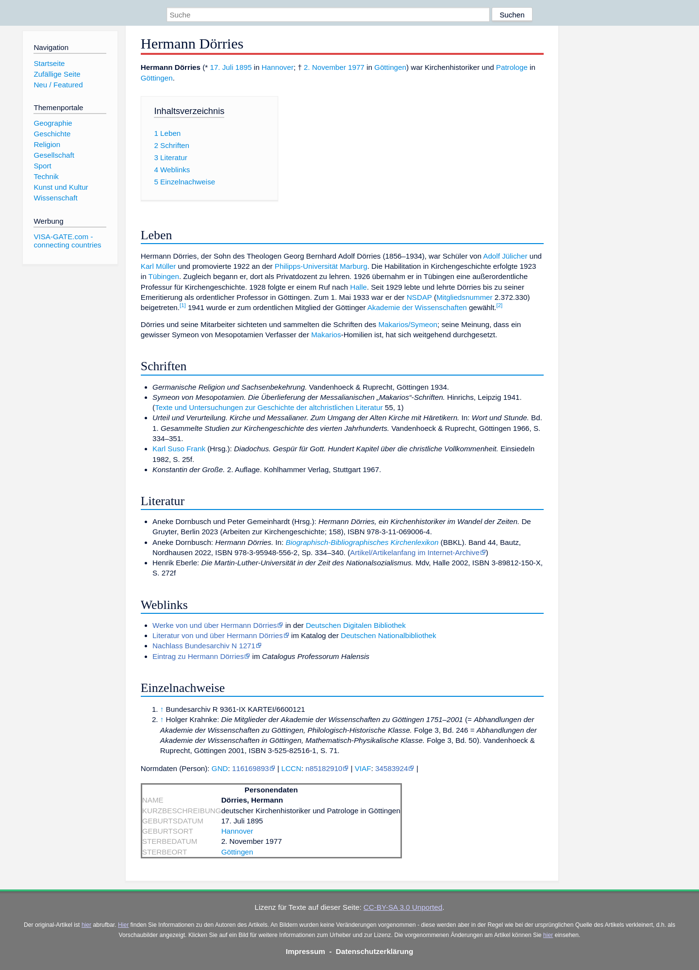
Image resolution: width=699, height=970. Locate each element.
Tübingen (164, 276)
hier (86, 924)
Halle (358, 287)
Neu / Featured (58, 85)
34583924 (391, 768)
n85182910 (323, 768)
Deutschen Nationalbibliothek (388, 635)
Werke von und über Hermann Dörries (214, 625)
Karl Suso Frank (178, 448)
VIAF (363, 768)
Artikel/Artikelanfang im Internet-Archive (415, 552)
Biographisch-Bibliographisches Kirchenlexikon (361, 542)
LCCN (291, 768)
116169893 (250, 768)
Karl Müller (158, 266)
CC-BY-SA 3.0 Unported (403, 907)
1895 (243, 67)
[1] (183, 305)
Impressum (305, 951)
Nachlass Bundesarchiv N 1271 (203, 645)
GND (220, 768)
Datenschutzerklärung (375, 951)
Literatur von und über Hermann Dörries (217, 635)
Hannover (278, 67)
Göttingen (390, 67)
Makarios (326, 334)
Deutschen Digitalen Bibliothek (356, 625)
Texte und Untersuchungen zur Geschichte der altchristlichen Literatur (269, 407)
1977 (356, 67)
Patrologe (512, 67)
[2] (500, 305)
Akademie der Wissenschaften (417, 307)
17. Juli (221, 67)
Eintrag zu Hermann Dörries (198, 656)
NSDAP (419, 297)
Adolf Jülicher (505, 256)
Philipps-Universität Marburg (321, 266)
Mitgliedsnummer (464, 297)
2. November (325, 67)
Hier (123, 924)
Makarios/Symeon (407, 324)
